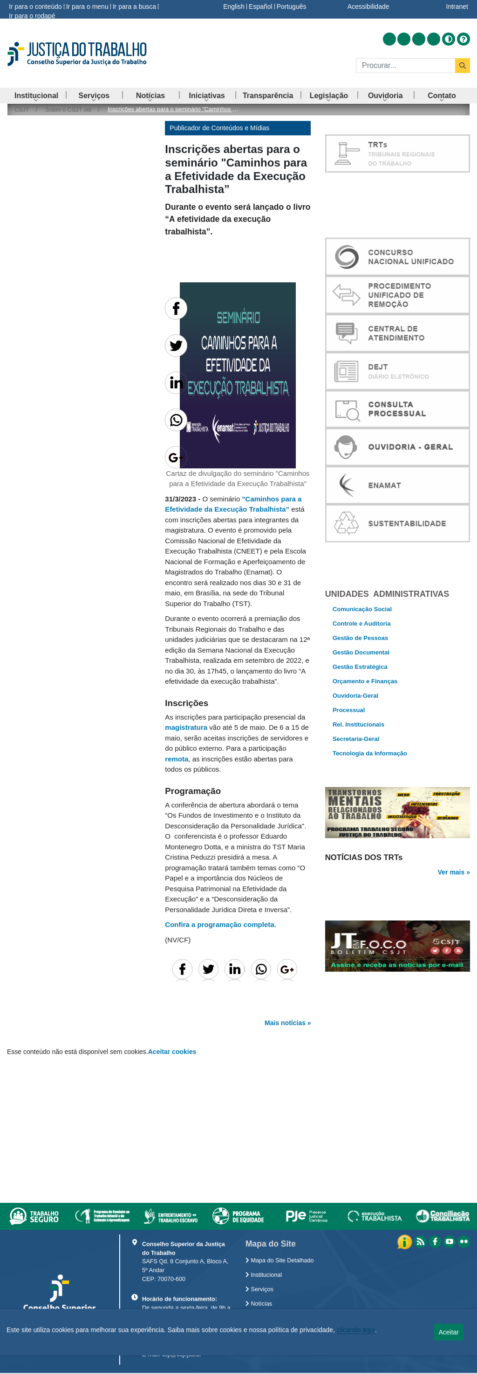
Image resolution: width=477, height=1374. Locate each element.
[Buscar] (405, 65)
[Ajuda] (463, 39)
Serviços (259, 1289)
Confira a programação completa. (220, 924)
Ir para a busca (134, 6)
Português (292, 6)
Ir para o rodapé (32, 16)
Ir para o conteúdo (35, 6)
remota (176, 759)
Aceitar (448, 1332)
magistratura (186, 727)
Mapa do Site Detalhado (279, 1260)
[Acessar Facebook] (403, 39)
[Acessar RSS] (389, 39)
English (234, 6)
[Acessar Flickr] (433, 39)
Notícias (258, 1304)
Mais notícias (285, 1023)
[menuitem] (36, 95)
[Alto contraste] (448, 39)
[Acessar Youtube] (418, 39)
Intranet (457, 6)
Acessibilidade (368, 6)
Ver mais (451, 888)
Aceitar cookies (172, 1051)
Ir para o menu (87, 6)
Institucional (263, 1275)
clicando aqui (356, 1330)
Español (261, 6)
